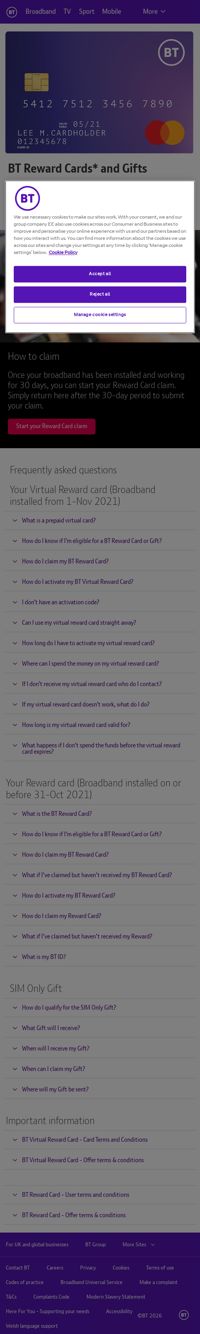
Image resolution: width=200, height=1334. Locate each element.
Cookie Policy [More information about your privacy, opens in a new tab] (63, 252)
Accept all (100, 273)
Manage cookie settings (100, 314)
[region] (100, 256)
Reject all (100, 294)
